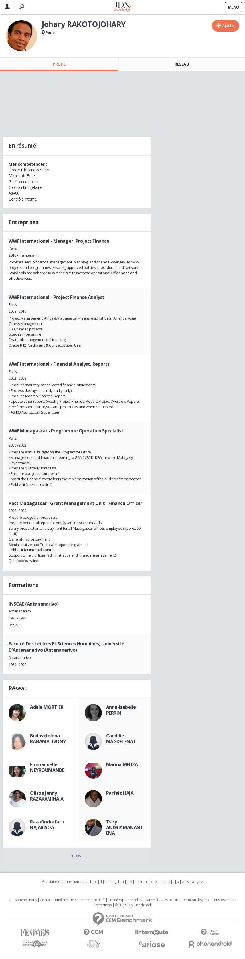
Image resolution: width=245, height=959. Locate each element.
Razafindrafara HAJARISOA (47, 825)
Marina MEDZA (122, 764)
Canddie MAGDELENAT (121, 739)
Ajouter (228, 25)
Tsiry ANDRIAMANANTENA (124, 827)
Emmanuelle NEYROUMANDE (47, 767)
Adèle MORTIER (47, 707)
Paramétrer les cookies (162, 900)
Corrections (102, 905)
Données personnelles (125, 900)
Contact (46, 900)
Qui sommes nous (23, 900)
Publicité (61, 900)
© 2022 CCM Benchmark (133, 905)
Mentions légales (196, 900)
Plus (76, 855)
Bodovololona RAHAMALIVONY (48, 739)
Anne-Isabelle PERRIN (121, 710)
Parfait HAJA (120, 793)
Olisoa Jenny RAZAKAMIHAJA (47, 796)
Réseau (182, 64)
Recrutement (80, 900)
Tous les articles (224, 900)
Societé (99, 900)
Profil (59, 64)
